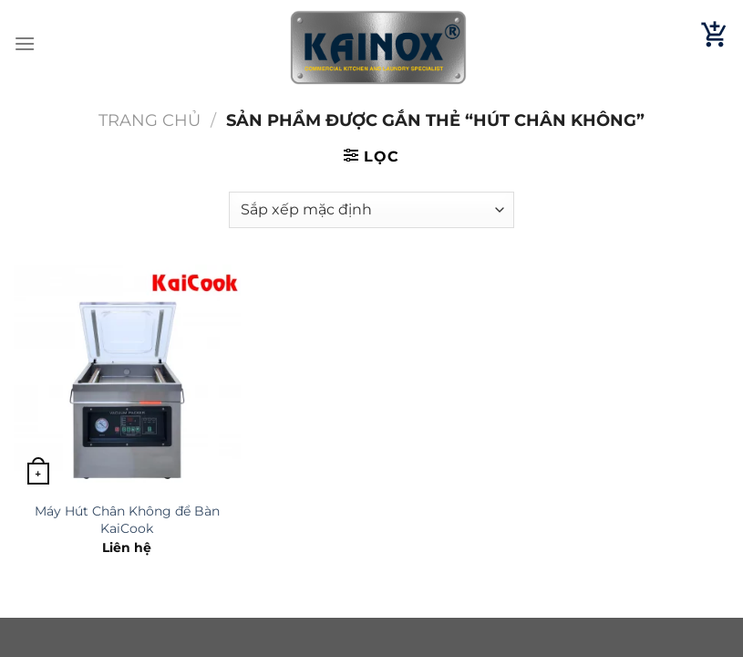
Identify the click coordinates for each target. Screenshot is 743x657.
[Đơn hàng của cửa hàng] (371, 210)
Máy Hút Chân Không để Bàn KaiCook (127, 520)
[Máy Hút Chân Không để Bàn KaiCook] (127, 378)
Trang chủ (149, 120)
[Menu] (25, 43)
